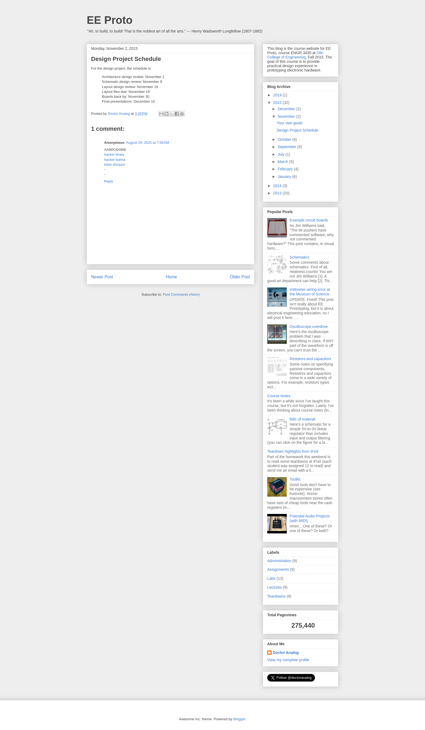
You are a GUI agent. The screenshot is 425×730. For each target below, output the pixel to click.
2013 (278, 193)
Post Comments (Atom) (181, 294)
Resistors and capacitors (310, 359)
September (287, 147)
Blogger (239, 719)
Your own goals (289, 123)
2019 (278, 95)
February (286, 169)
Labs (271, 578)
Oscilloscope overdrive (309, 326)
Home (171, 277)
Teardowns (276, 596)
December (287, 109)
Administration (279, 561)
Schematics (299, 257)
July (281, 154)
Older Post (240, 277)
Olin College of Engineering (295, 55)
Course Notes (279, 396)
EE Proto (110, 20)
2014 (278, 186)
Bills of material (302, 419)
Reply (108, 181)
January (285, 176)
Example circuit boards (309, 220)
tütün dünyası (114, 164)
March (283, 161)
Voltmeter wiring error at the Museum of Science (310, 291)
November (287, 116)
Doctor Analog (286, 652)
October (285, 139)
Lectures (274, 587)
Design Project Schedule (297, 130)
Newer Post (102, 277)
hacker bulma (114, 160)
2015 (278, 102)
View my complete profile (288, 660)
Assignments (278, 569)
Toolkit (295, 479)
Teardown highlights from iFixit (292, 451)
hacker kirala (114, 154)
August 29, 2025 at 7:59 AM (147, 143)
